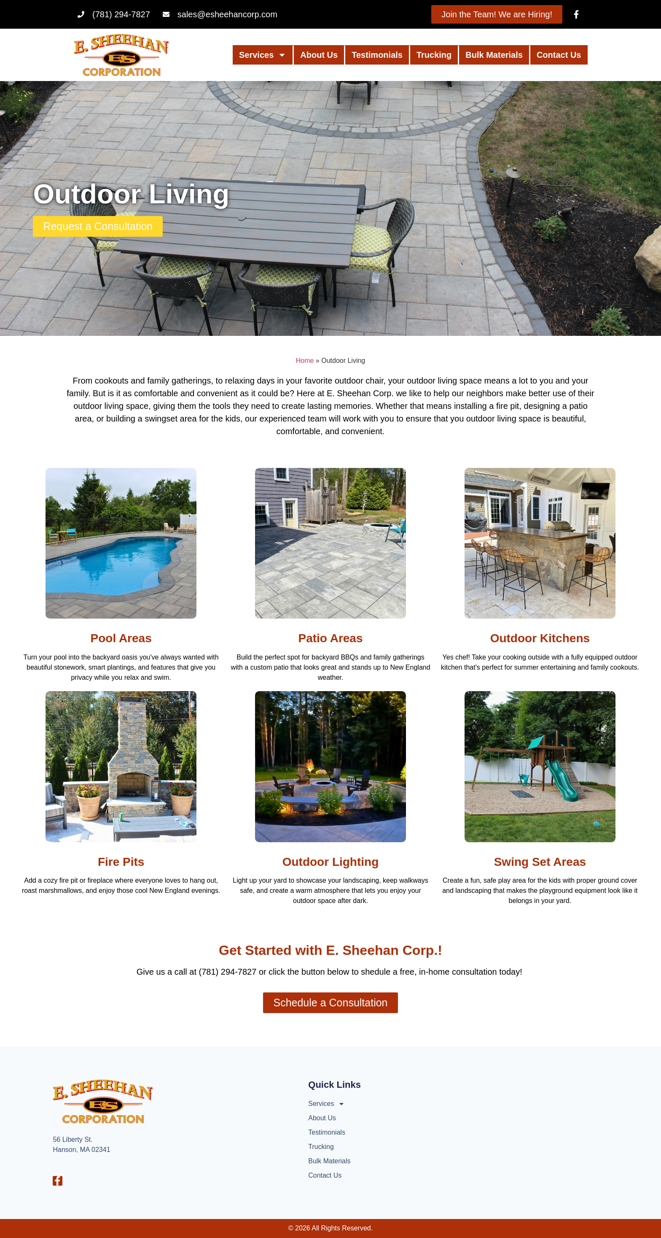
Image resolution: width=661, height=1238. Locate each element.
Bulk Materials (494, 54)
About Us (319, 54)
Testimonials (377, 54)
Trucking (433, 54)
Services (262, 54)
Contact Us (559, 54)
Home (305, 360)
